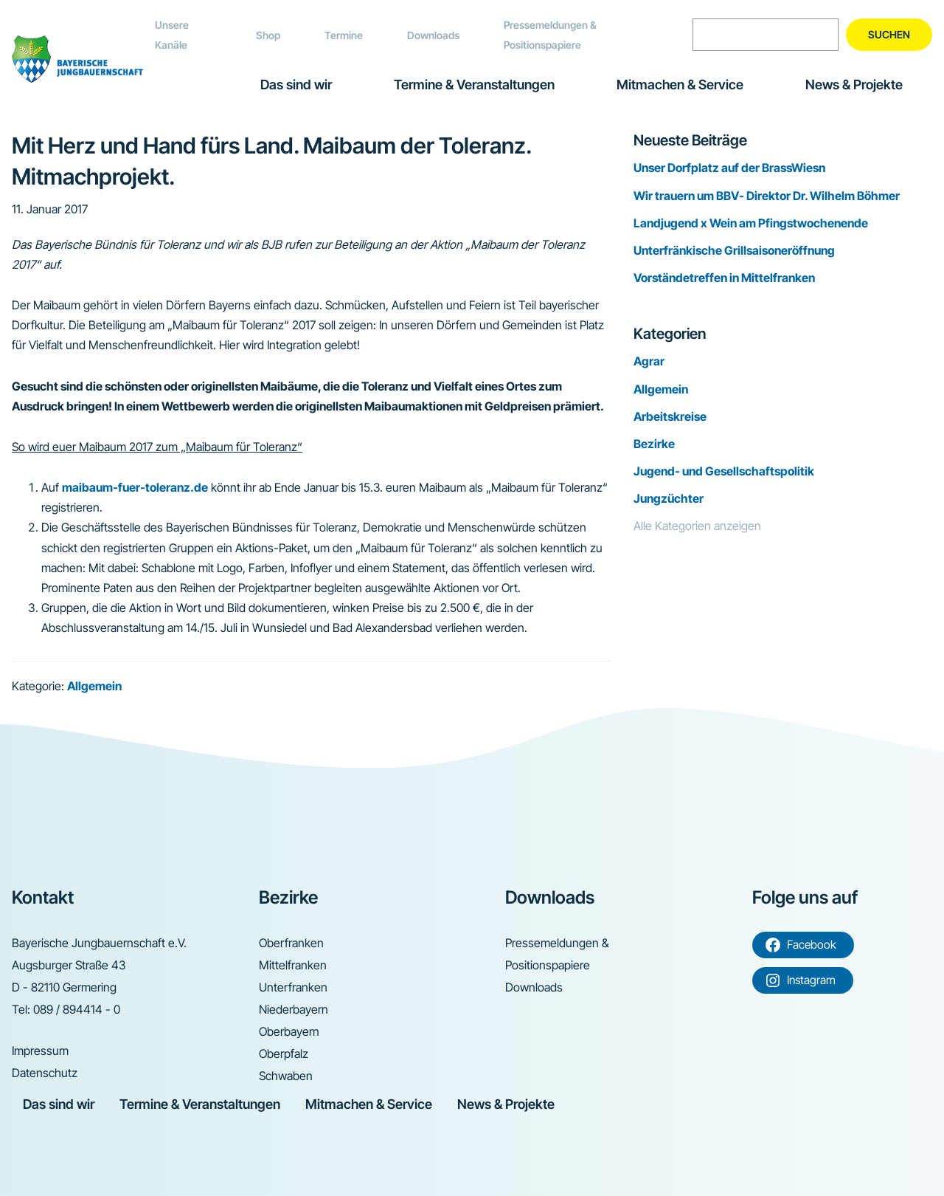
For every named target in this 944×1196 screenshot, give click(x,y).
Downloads (433, 35)
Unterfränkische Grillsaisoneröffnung (734, 250)
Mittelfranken (293, 965)
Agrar (649, 361)
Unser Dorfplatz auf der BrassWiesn (729, 167)
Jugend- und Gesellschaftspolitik (724, 471)
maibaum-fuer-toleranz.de (135, 487)
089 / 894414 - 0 (76, 1009)
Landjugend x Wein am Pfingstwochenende (751, 223)
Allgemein (94, 685)
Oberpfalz (283, 1053)
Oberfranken (291, 942)
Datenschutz (44, 1072)
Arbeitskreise (670, 416)
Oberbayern (289, 1031)
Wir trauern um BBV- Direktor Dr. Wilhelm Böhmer (767, 195)
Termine (343, 35)
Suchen (889, 34)
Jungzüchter (669, 498)
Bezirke (654, 443)
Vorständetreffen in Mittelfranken (724, 277)
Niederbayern (293, 1009)
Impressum (40, 1050)
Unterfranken (293, 987)
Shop (268, 35)
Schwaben (286, 1075)
